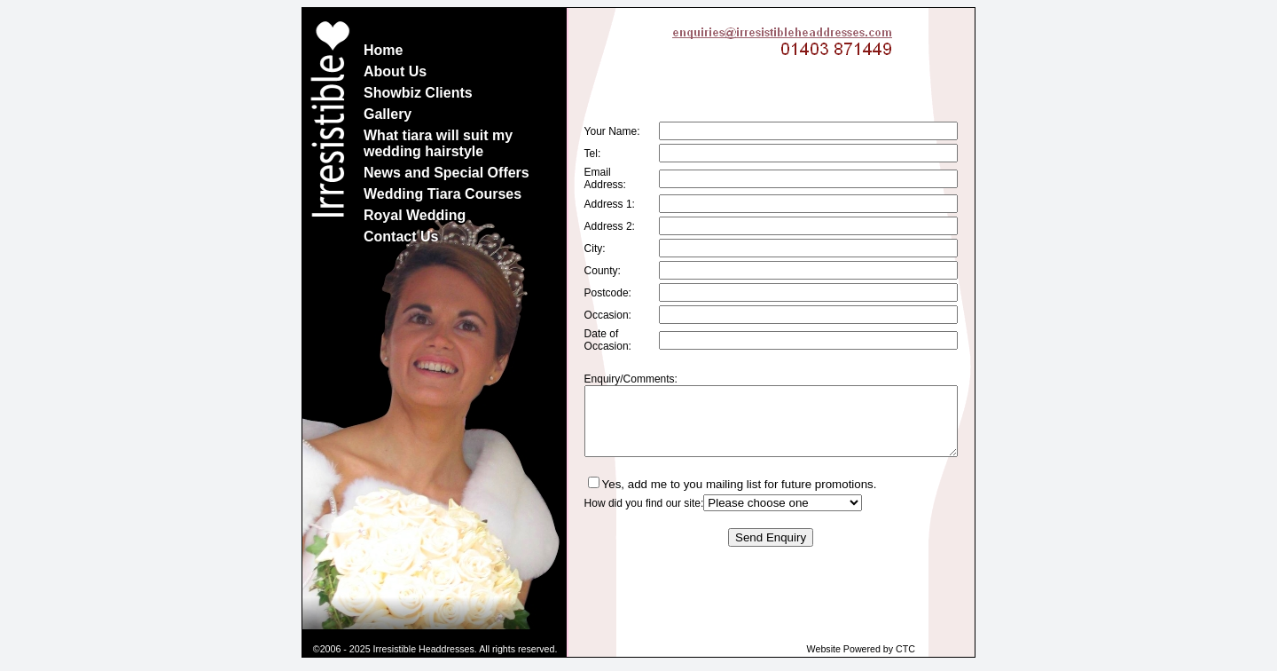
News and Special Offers (446, 172)
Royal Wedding (415, 215)
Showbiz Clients (418, 92)
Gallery (387, 114)
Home (383, 50)
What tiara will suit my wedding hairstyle (438, 143)
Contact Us (401, 236)
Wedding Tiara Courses (442, 193)
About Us (395, 71)
